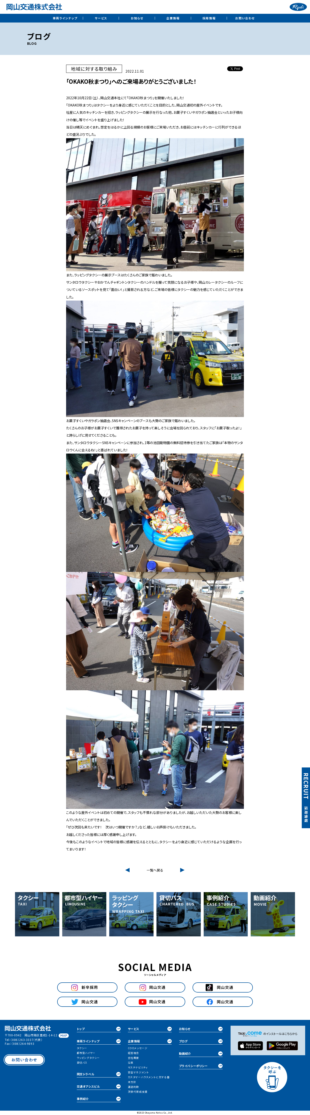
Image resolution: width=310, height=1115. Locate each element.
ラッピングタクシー (88, 1058)
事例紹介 (99, 1099)
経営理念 (133, 1053)
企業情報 (172, 18)
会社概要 (133, 1058)
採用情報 (209, 18)
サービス (101, 18)
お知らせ (137, 18)
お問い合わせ (245, 18)
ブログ (201, 1041)
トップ (99, 1029)
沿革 (130, 1062)
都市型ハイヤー (86, 1053)
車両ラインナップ (65, 18)
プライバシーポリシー (201, 1066)
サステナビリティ (138, 1067)
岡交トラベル (99, 1074)
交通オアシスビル (99, 1086)
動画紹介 (201, 1053)
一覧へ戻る (155, 870)
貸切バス (82, 1062)
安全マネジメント (138, 1072)
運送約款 (133, 1087)
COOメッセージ (137, 1048)
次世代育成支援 (137, 1091)
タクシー (82, 1048)
